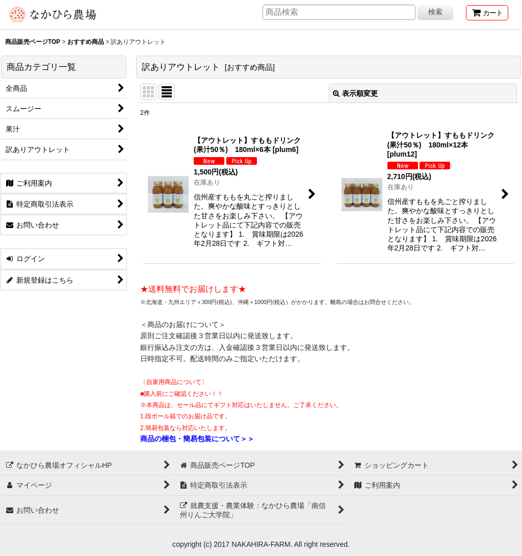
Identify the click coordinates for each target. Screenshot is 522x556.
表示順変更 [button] (355, 93)
